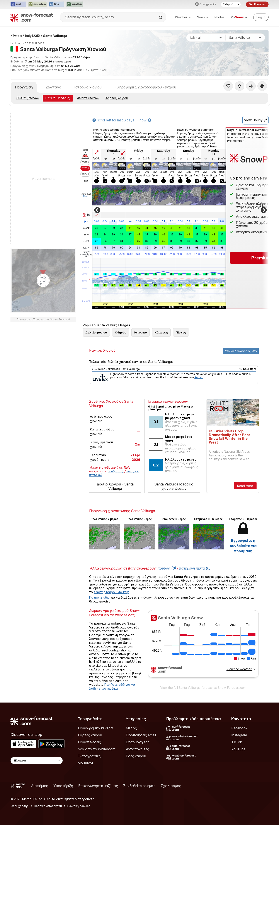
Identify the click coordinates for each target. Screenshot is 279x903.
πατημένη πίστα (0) (195, 568)
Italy (32, 36)
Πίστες (181, 332)
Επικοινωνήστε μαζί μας (98, 786)
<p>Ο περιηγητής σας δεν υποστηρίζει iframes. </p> (203, 646)
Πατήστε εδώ (99, 597)
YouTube (238, 749)
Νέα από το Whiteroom (96, 749)
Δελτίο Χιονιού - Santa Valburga (115, 486)
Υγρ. (86, 248)
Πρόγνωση (24, 87)
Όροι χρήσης (19, 806)
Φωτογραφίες (89, 756)
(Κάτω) (88, 98)
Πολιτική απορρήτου (48, 806)
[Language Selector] (231, 4)
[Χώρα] (206, 37)
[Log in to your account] (261, 17)
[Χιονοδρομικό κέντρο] (245, 37)
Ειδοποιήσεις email (141, 735)
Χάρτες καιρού (116, 98)
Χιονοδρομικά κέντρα (95, 728)
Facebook (239, 728)
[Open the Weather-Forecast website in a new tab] (74, 4)
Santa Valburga (55, 36)
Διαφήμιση (39, 786)
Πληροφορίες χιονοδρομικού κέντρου (145, 87)
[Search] (161, 17)
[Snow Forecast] (31, 17)
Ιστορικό (140, 332)
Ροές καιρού (136, 756)
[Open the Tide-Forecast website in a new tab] (56, 4)
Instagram (239, 735)
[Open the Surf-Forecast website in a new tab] (18, 4)
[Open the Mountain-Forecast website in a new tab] (37, 4)
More (85, 196)
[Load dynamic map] (43, 280)
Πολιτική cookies (78, 806)
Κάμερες (161, 332)
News (202, 17)
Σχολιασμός (171, 786)
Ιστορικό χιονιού (88, 87)
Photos (219, 17)
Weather (183, 17)
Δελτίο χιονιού (96, 332)
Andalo (198, 377)
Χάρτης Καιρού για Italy (111, 592)
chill (86, 241)
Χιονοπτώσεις (89, 742)
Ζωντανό (53, 87)
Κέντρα (16, 36)
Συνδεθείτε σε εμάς (139, 786)
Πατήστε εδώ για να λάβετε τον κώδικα (112, 686)
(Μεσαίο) (57, 98)
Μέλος (131, 728)
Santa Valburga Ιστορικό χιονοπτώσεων (173, 486)
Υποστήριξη (63, 786)
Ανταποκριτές (137, 749)
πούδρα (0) (116, 471)
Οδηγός (120, 332)
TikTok (236, 742)
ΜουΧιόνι (85, 763)
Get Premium (257, 4)
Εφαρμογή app (138, 742)
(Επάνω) (27, 98)
